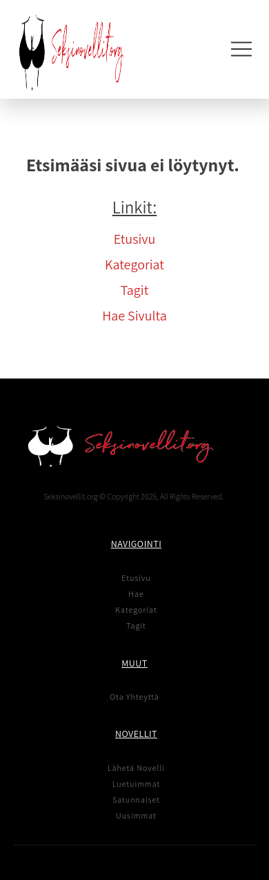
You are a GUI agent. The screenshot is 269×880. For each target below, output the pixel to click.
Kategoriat (134, 265)
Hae (135, 593)
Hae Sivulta (134, 316)
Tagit (135, 290)
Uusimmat (136, 815)
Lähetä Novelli (136, 767)
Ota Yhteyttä (134, 696)
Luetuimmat (136, 783)
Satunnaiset (136, 799)
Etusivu (135, 239)
